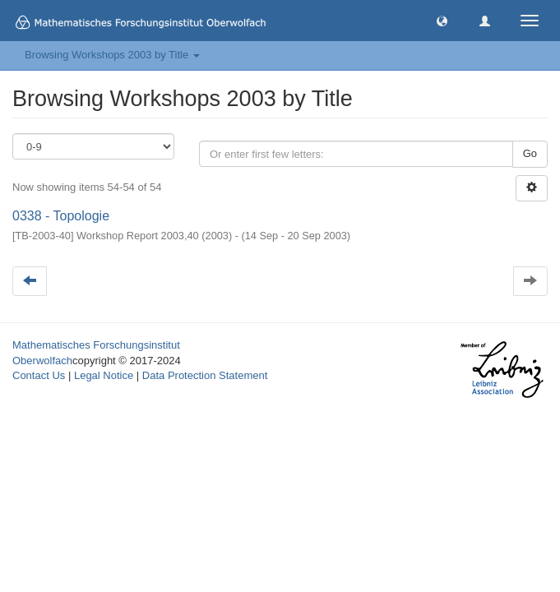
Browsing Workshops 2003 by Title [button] (112, 55)
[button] (442, 20)
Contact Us (38, 375)
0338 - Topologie (60, 216)
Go (530, 153)
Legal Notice (103, 375)
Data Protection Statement (204, 375)
